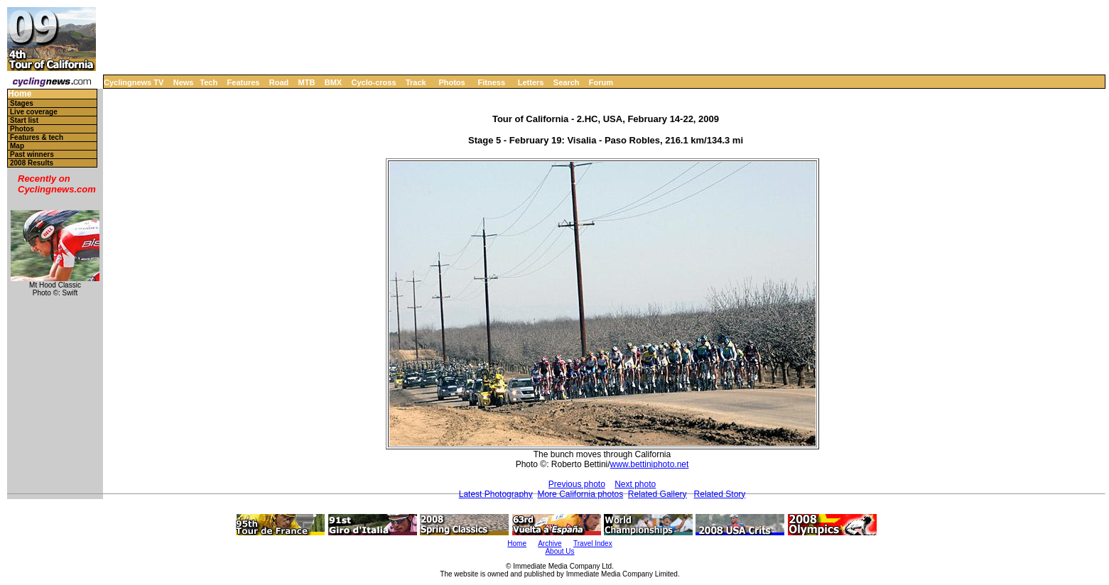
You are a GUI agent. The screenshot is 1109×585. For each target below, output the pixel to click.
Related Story (720, 494)
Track (416, 82)
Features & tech (36, 137)
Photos (451, 82)
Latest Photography (496, 494)
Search (566, 82)
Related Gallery (657, 494)
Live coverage (34, 112)
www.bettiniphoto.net (649, 464)
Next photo (635, 484)
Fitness (491, 82)
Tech (208, 82)
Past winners (32, 154)
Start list (24, 120)
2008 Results (31, 163)
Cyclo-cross (374, 82)
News (183, 82)
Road (279, 82)
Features (243, 82)
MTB (306, 82)
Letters (531, 82)
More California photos (580, 494)
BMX (333, 82)
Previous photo (576, 484)
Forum (601, 82)
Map (17, 146)
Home (19, 94)
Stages (21, 103)
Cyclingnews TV (133, 82)
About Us (559, 551)
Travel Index (592, 543)
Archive (549, 543)
